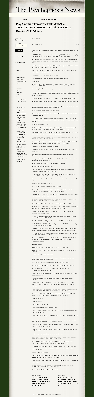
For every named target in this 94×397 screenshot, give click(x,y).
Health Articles (20, 79)
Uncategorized (20, 96)
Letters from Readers (21, 81)
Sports (18, 90)
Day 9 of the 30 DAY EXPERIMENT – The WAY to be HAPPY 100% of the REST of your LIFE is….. (68, 381)
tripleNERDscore (40, 394)
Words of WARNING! (21, 101)
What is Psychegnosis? (22, 99)
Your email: (19, 43)
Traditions (36, 39)
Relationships (20, 88)
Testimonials (19, 92)
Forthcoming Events (21, 77)
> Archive (19, 57)
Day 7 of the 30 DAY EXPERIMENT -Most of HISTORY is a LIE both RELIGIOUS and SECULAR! (41, 381)
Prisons (18, 86)
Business (18, 75)
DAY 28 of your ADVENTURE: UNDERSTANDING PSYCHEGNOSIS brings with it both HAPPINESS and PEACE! (21, 115)
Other (18, 83)
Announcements (20, 72)
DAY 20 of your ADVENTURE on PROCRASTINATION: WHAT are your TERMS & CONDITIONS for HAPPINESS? (22, 156)
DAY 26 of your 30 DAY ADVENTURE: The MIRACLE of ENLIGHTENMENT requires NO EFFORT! (22, 126)
